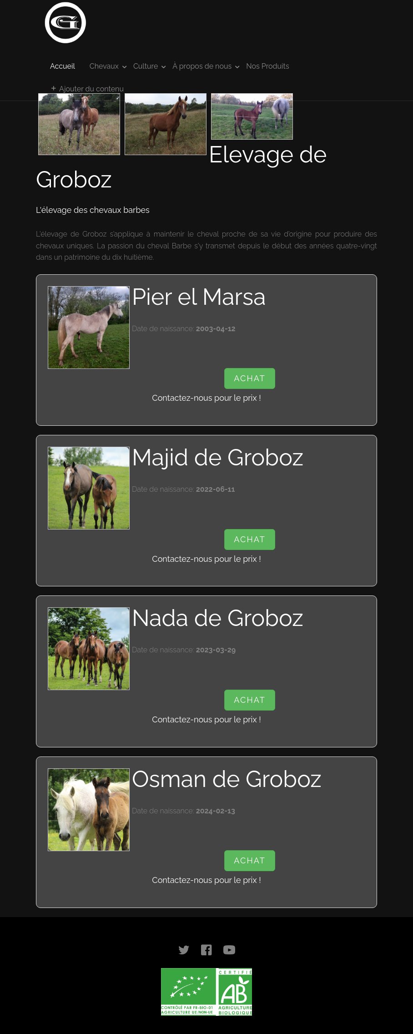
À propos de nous (202, 66)
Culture (145, 66)
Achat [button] (249, 378)
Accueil (62, 66)
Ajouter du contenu (87, 89)
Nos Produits (267, 66)
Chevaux (104, 66)
